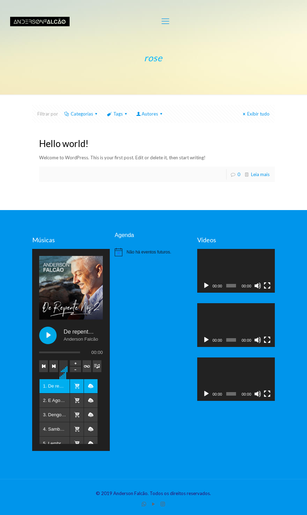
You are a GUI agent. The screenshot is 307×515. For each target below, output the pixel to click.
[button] (77, 386)
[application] (236, 271)
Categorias (81, 114)
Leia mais (260, 174)
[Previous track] (43, 366)
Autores (149, 114)
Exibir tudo (255, 114)
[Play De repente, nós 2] (48, 335)
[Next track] (53, 366)
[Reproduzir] (206, 285)
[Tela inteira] (267, 285)
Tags (117, 114)
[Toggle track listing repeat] (87, 366)
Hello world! (63, 143)
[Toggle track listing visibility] (97, 366)
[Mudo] (257, 285)
